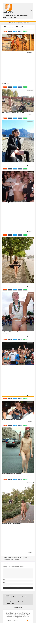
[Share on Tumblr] (10, 31)
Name (4, 579)
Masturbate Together (26, 22)
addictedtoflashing (7, 559)
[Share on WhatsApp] (25, 31)
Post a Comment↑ (29, 52)
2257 (14, 616)
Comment (5, 567)
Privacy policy (20, 616)
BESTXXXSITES (12, 22)
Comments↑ (30, 114)
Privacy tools (24, 616)
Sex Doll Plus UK (25, 23)
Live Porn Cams (17, 23)
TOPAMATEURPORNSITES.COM (18, 22)
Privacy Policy (10, 585)
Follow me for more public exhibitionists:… (11, 557)
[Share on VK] (20, 31)
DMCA (16, 616)
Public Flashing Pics (15, 559)
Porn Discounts (13, 23)
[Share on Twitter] (15, 31)
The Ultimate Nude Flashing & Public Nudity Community (15, 16)
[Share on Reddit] (5, 31)
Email (4, 582)
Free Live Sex (21, 23)
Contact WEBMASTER (10, 616)
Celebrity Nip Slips (19, 607)
